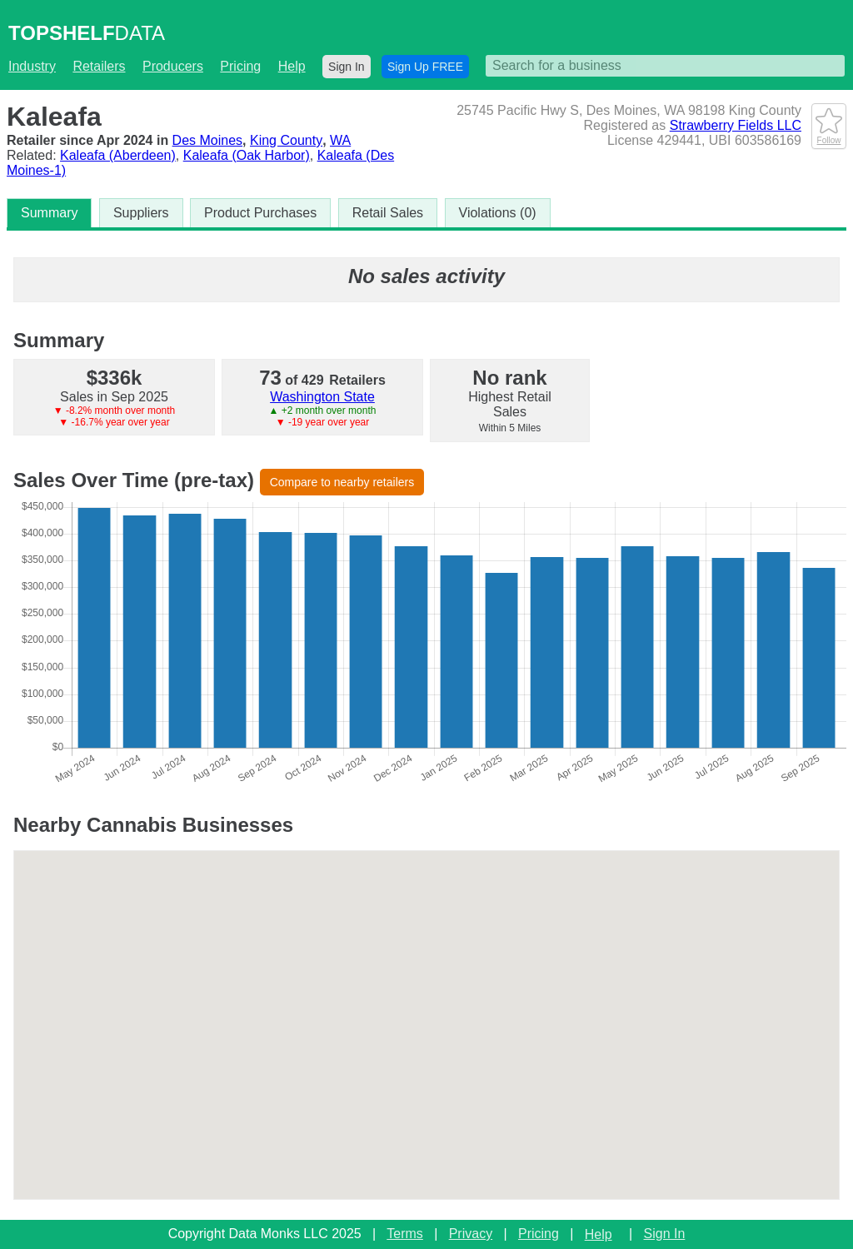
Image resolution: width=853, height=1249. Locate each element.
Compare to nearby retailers (342, 482)
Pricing (240, 66)
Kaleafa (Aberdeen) (118, 155)
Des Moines (207, 140)
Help (292, 66)
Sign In (346, 66)
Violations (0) (497, 213)
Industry (32, 66)
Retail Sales (387, 213)
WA (340, 140)
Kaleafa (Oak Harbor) (246, 155)
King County (286, 140)
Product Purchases (260, 213)
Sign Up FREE (425, 66)
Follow (829, 136)
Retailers (98, 66)
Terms (405, 1234)
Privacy (470, 1234)
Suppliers (141, 213)
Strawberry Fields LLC (735, 125)
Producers (172, 66)
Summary (49, 213)
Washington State (322, 397)
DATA (86, 33)
